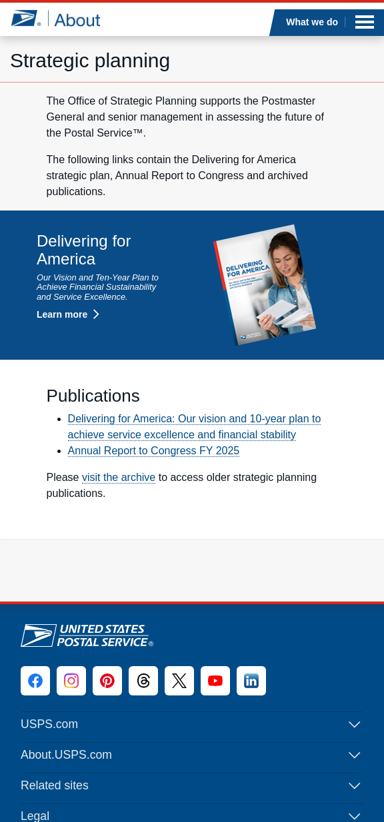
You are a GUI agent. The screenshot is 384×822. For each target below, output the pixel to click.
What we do (313, 22)
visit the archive (118, 477)
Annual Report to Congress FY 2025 (154, 450)
